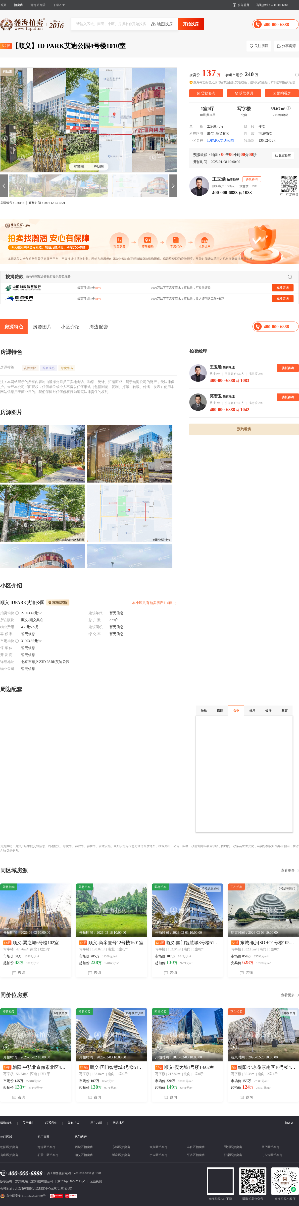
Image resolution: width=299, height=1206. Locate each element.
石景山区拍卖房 (48, 1155)
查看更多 (288, 870)
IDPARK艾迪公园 (220, 140)
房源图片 (42, 326)
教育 (285, 711)
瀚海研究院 (38, 5)
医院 (220, 711)
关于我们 (29, 1123)
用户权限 (96, 1123)
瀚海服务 (6, 1123)
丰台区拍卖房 (196, 1147)
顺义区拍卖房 (84, 1155)
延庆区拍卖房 (121, 1155)
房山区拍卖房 (9, 1155)
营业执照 (96, 1181)
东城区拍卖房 (121, 1147)
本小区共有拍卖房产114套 (152, 603)
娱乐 (252, 711)
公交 (236, 711)
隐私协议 (74, 1123)
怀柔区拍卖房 (233, 1155)
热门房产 (81, 1136)
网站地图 (119, 1123)
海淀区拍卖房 (46, 1147)
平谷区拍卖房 (196, 1155)
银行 (268, 711)
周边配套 (98, 326)
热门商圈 (44, 1136)
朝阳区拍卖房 (9, 1147)
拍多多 (289, 1123)
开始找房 (191, 24)
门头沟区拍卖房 (271, 1155)
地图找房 (165, 24)
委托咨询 (288, 368)
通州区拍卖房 (233, 1147)
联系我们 (51, 1123)
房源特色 (13, 326)
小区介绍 (70, 326)
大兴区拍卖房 (158, 1147)
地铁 (204, 711)
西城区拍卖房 (84, 1147)
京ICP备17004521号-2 (71, 1181)
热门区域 (6, 1137)
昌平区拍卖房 (270, 1147)
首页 (3, 5)
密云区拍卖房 (158, 1155)
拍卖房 (18, 5)
